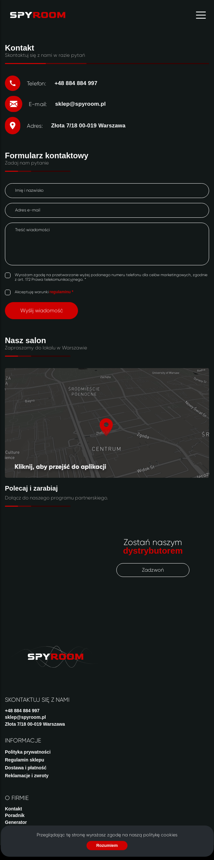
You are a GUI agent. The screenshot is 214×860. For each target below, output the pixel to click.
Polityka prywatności (27, 752)
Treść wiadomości (32, 230)
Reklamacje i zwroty (27, 775)
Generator (16, 822)
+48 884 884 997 (22, 710)
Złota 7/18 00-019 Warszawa (35, 724)
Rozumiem (107, 845)
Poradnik (15, 815)
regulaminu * (61, 292)
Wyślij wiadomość (41, 310)
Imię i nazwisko (29, 190)
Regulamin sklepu (24, 759)
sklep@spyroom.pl (25, 717)
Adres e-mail (27, 210)
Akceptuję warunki (44, 292)
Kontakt (13, 808)
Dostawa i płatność (26, 767)
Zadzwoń (153, 570)
